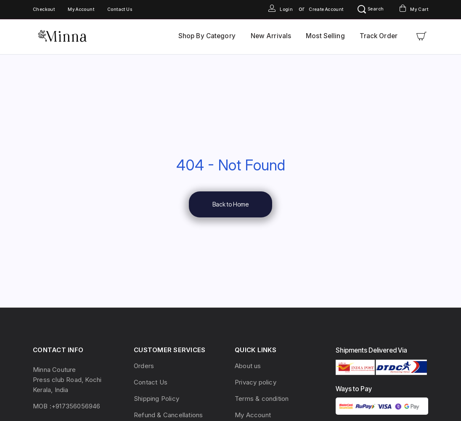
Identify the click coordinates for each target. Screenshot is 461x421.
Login (280, 9)
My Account (81, 9)
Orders (144, 366)
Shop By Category (207, 36)
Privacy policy (255, 382)
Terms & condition (262, 399)
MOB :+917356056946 (67, 406)
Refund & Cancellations (168, 415)
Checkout (44, 9)
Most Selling (325, 36)
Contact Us (119, 9)
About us (248, 366)
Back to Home (230, 204)
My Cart (414, 9)
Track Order (378, 36)
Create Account (326, 9)
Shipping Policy (156, 399)
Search (370, 9)
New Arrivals (271, 36)
